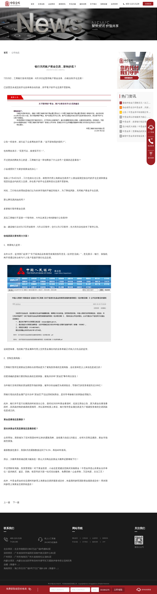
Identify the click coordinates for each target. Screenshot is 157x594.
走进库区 (95, 538)
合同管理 (114, 4)
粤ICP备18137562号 (54, 583)
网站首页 (75, 538)
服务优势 (95, 542)
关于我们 (85, 542)
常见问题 (75, 542)
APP (103, 542)
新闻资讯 (105, 538)
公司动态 (15, 53)
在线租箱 (148, 4)
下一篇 (16, 502)
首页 (6, 53)
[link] (6, 53)
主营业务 (85, 538)
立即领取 (118, 589)
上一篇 (7, 502)
